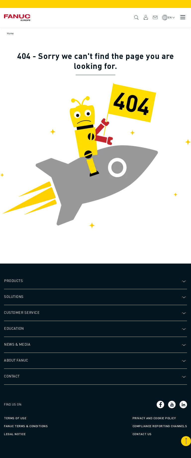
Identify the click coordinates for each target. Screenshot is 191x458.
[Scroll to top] (186, 441)
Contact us (142, 434)
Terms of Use (15, 418)
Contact (155, 17)
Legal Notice (15, 434)
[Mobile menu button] (183, 17)
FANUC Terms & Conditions (26, 426)
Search (136, 17)
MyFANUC (146, 17)
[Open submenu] (184, 280)
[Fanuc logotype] (17, 17)
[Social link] (160, 404)
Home (10, 33)
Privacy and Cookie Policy (154, 418)
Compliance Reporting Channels (160, 426)
